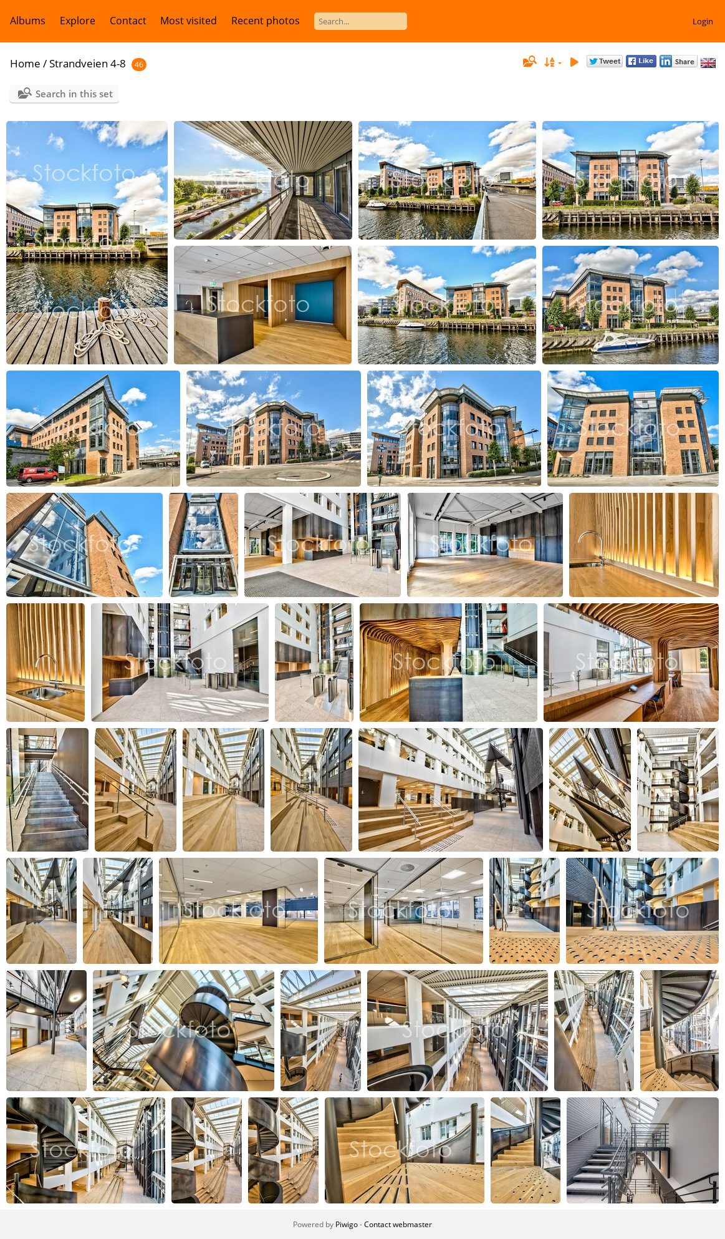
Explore (77, 20)
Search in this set (74, 93)
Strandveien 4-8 (87, 63)
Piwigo (346, 1224)
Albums (28, 20)
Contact (128, 20)
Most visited (188, 20)
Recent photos (265, 20)
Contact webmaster (398, 1224)
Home (25, 63)
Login (703, 21)
